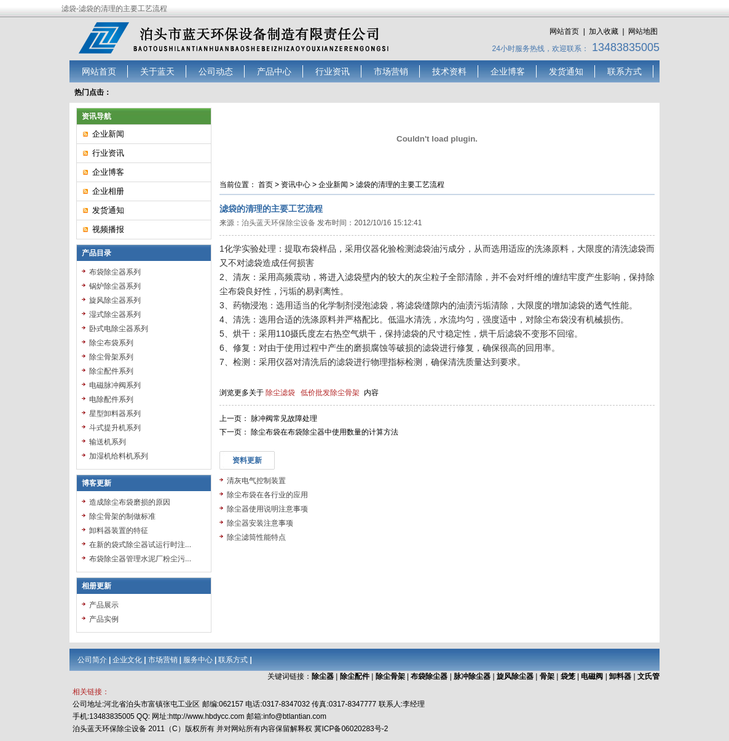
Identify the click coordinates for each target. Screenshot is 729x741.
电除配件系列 (111, 399)
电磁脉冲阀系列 (115, 385)
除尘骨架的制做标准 (122, 516)
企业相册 (108, 191)
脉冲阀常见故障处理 (284, 418)
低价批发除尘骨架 (330, 392)
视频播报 (108, 229)
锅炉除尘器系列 (115, 286)
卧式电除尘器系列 (118, 328)
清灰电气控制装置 (256, 480)
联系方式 (624, 71)
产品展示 (104, 605)
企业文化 (127, 659)
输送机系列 (107, 442)
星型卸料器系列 (115, 413)
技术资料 (449, 71)
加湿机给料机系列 (118, 456)
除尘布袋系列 (111, 342)
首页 (265, 184)
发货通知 (566, 71)
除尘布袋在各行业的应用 (267, 495)
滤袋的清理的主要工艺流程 (400, 184)
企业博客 (508, 71)
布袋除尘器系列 (115, 272)
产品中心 (274, 71)
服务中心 (198, 659)
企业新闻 (333, 184)
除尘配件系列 (111, 371)
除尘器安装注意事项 (260, 523)
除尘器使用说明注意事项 (267, 509)
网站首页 (564, 31)
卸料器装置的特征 (118, 530)
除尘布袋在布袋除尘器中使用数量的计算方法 (324, 432)
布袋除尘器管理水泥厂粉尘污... (140, 559)
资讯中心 (295, 184)
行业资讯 (332, 71)
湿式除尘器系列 (115, 314)
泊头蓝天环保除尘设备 (278, 222)
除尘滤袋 (280, 392)
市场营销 (391, 71)
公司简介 (92, 659)
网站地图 (643, 31)
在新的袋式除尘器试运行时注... (140, 544)
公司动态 (216, 71)
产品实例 (104, 619)
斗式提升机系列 (115, 427)
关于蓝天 (157, 71)
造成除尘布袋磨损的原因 (129, 502)
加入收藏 (603, 31)
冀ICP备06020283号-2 (351, 728)
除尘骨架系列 (111, 357)
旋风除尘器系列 (115, 300)
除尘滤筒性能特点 (256, 537)
